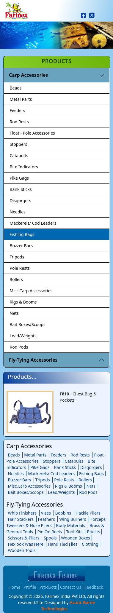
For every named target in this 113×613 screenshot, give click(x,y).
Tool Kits (74, 531)
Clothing (90, 544)
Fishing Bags (22, 234)
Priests (93, 531)
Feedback (93, 587)
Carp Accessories (28, 75)
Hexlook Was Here (26, 544)
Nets (14, 313)
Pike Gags (19, 178)
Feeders (17, 110)
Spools (50, 538)
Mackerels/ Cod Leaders (33, 223)
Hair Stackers (21, 519)
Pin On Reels (49, 531)
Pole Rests (20, 268)
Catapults (19, 155)
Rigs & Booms (23, 302)
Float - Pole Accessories (32, 133)
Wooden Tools (22, 550)
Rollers (16, 279)
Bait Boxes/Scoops (27, 324)
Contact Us (70, 587)
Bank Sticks (21, 189)
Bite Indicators (24, 167)
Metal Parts (21, 99)
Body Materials (70, 525)
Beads (16, 88)
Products (48, 587)
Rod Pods (19, 347)
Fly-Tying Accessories (33, 360)
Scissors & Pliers (24, 538)
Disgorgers (20, 200)
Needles (18, 212)
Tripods (17, 257)
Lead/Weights (23, 336)
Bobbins (63, 513)
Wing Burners (72, 519)
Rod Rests (19, 121)
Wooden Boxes (75, 538)
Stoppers (18, 144)
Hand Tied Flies (63, 544)
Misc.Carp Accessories (31, 290)
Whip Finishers (22, 513)
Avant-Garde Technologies (68, 606)
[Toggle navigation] (105, 16)
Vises (46, 513)
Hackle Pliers (88, 513)
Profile (29, 587)
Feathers (46, 519)
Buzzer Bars (21, 245)
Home (15, 587)
